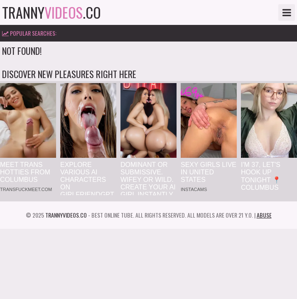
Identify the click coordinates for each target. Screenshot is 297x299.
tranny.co (51, 12)
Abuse (264, 215)
